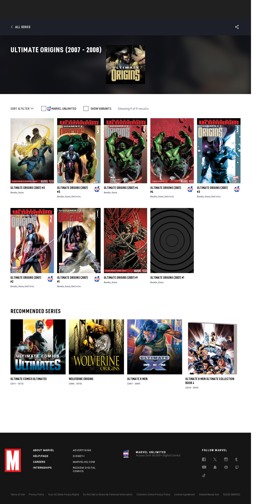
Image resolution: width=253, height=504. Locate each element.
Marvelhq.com (84, 461)
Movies (120, 14)
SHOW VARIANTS (101, 137)
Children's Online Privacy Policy (153, 494)
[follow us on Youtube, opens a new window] (204, 467)
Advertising (82, 450)
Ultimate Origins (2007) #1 (72, 308)
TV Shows (138, 14)
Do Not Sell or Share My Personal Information (107, 494)
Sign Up (32, 5)
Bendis (13, 221)
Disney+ (79, 456)
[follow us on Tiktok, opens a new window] (204, 476)
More (185, 14)
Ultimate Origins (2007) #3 (212, 218)
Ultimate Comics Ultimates (28, 408)
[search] (241, 5)
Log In (20, 5)
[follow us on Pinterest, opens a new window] (226, 468)
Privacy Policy (36, 494)
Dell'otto (76, 225)
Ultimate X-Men (137, 408)
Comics (80, 14)
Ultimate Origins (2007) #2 (25, 308)
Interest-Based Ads (209, 494)
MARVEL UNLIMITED (64, 137)
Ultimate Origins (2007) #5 (27, 216)
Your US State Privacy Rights (63, 494)
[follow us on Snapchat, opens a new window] (215, 468)
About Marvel (43, 450)
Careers (39, 461)
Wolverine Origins (81, 408)
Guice (21, 221)
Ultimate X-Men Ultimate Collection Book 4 (209, 410)
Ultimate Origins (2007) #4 (121, 216)
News (66, 14)
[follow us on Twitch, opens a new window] (237, 468)
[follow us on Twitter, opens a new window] (215, 460)
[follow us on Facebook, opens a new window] (204, 460)
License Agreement (184, 494)
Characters (100, 14)
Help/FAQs (40, 456)
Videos (170, 14)
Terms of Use (18, 494)
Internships (42, 467)
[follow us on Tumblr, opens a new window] (236, 460)
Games (155, 14)
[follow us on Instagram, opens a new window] (226, 460)
